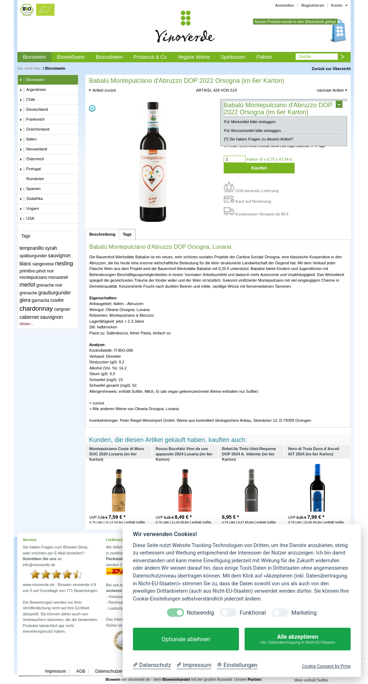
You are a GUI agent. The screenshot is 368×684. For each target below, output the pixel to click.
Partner (255, 679)
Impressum (55, 671)
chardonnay (36, 308)
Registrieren (312, 5)
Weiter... (26, 324)
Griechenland (34, 129)
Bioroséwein (109, 57)
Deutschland (33, 109)
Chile (27, 99)
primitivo (27, 271)
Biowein (113, 679)
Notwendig (200, 612)
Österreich (31, 159)
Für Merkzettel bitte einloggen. (250, 122)
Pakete (264, 57)
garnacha (40, 300)
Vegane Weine (194, 57)
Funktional (253, 612)
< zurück (96, 403)
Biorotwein (34, 57)
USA (26, 218)
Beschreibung (102, 234)
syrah (51, 248)
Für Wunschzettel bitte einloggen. (253, 130)
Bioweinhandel (176, 679)
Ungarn (29, 208)
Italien (28, 139)
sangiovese (43, 263)
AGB (80, 671)
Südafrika (31, 198)
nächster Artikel (330, 90)
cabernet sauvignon (41, 317)
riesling (64, 263)
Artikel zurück (104, 90)
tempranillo (31, 248)
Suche (305, 56)
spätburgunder (33, 255)
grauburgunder (54, 292)
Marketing (304, 612)
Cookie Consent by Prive (326, 666)
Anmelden (284, 5)
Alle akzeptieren (297, 639)
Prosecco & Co (150, 57)
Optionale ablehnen (186, 639)
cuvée (56, 300)
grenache (28, 293)
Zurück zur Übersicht (331, 69)
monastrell (58, 277)
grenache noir (49, 285)
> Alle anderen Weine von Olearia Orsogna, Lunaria (134, 409)
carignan (62, 309)
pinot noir (45, 271)
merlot (27, 285)
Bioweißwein (71, 57)
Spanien (29, 188)
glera (24, 300)
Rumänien (31, 179)
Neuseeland (33, 149)
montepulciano (33, 277)
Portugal (30, 169)
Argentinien (32, 89)
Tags (127, 234)
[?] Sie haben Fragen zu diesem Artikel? (258, 139)
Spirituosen (233, 57)
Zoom (92, 108)
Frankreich (32, 119)
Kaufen (259, 168)
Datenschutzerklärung (115, 671)
